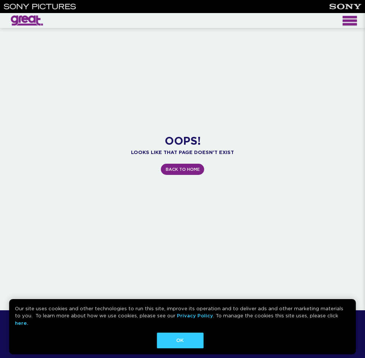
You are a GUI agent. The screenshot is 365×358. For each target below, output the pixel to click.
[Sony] (345, 6)
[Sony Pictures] (40, 6)
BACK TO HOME (183, 169)
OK (180, 340)
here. (21, 323)
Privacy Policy (195, 315)
